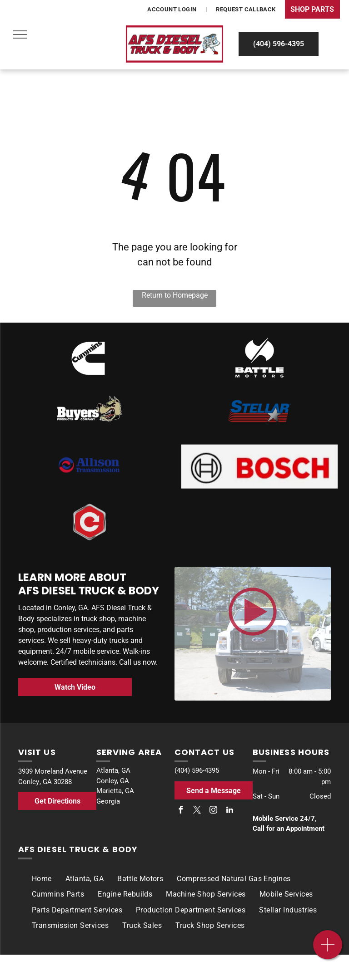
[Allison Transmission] (89, 478)
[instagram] (213, 811)
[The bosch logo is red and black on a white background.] (259, 485)
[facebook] (180, 811)
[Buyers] (89, 416)
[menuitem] (172, 9)
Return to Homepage (175, 295)
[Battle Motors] (259, 360)
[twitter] (197, 811)
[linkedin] (229, 811)
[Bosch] (89, 359)
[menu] (20, 34)
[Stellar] (259, 419)
